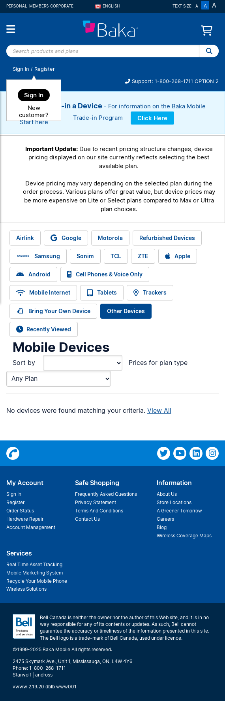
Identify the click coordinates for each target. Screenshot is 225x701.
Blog (162, 527)
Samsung (38, 256)
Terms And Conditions (99, 511)
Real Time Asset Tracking (34, 564)
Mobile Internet (43, 292)
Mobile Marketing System (34, 573)
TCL (116, 256)
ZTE (143, 256)
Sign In (21, 69)
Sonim (85, 256)
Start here (34, 122)
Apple (177, 256)
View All (159, 410)
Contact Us (87, 519)
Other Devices (126, 311)
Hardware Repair (24, 519)
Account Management (30, 527)
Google (66, 237)
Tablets (102, 292)
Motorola (110, 237)
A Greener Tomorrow (179, 511)
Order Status (20, 511)
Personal (16, 6)
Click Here (152, 118)
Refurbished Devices (167, 237)
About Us (167, 494)
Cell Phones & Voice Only (104, 274)
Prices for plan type (158, 363)
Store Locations (174, 502)
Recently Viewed (43, 329)
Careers (165, 519)
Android (33, 274)
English (107, 6)
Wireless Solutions (26, 589)
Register (44, 69)
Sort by (24, 363)
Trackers (150, 292)
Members (39, 6)
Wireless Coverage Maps (184, 536)
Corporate (61, 6)
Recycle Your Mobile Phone (36, 581)
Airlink (25, 237)
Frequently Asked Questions (106, 494)
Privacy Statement (95, 502)
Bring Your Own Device (53, 311)
